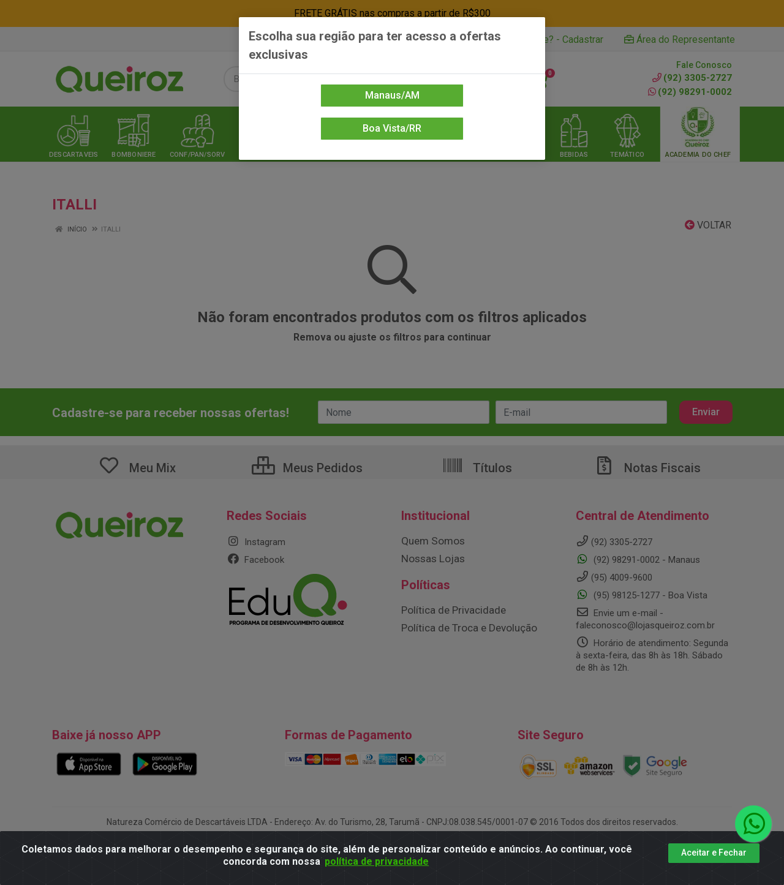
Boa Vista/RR (392, 128)
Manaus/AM (392, 95)
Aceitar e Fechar (714, 852)
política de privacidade (377, 861)
